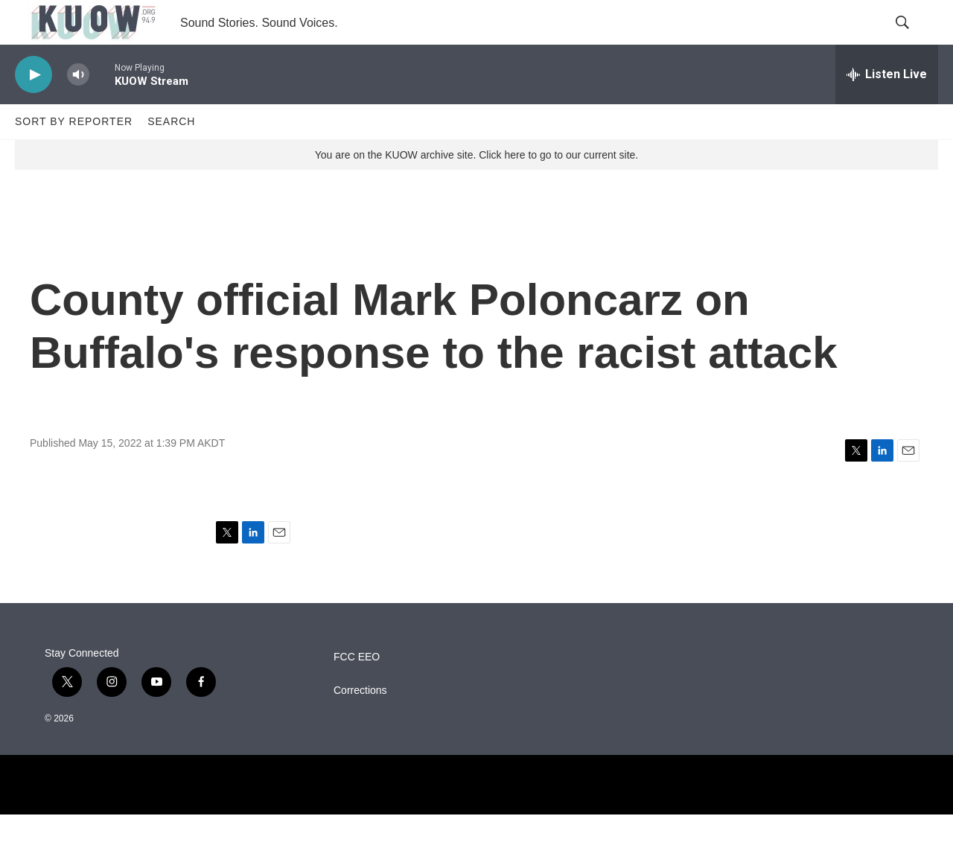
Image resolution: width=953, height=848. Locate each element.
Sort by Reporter (74, 155)
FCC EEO (357, 690)
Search (171, 155)
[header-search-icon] (914, 39)
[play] (33, 108)
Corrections (360, 724)
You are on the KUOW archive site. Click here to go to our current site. (476, 188)
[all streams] (886, 108)
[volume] (78, 108)
